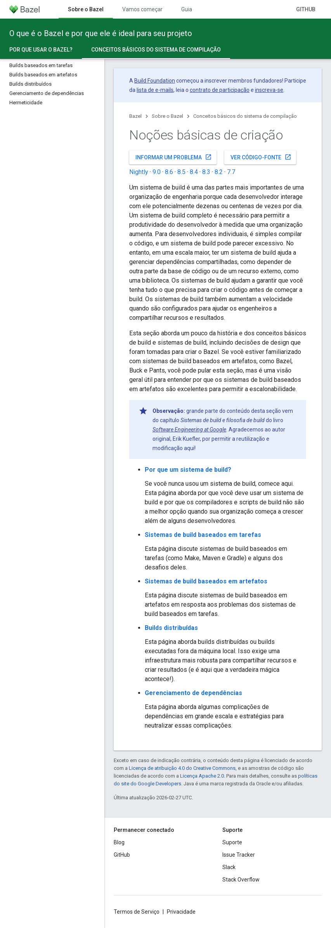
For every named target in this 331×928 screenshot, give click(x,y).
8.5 (181, 172)
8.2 (219, 172)
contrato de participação (220, 90)
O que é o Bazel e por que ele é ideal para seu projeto (100, 33)
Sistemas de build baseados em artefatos (206, 581)
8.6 (169, 172)
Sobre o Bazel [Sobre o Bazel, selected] (86, 9)
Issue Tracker (238, 855)
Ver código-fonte (260, 157)
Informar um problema (173, 157)
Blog (119, 842)
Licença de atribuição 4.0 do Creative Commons (182, 768)
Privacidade (181, 912)
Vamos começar (142, 9)
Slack (229, 867)
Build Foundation (154, 81)
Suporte (232, 842)
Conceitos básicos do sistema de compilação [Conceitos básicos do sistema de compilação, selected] (156, 50)
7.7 (231, 172)
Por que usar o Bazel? (41, 50)
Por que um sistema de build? (188, 469)
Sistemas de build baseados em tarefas (203, 534)
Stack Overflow (241, 879)
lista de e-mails (155, 90)
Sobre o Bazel (167, 116)
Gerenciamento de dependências (193, 693)
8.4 (194, 172)
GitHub (305, 9)
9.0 (157, 172)
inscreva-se (269, 90)
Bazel (135, 116)
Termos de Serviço (136, 912)
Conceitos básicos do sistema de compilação (245, 116)
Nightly (138, 172)
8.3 (206, 172)
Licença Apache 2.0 (202, 776)
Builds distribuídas (171, 627)
